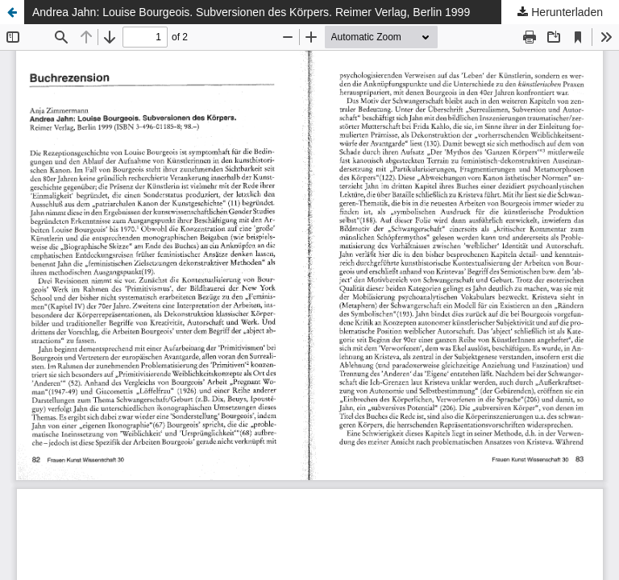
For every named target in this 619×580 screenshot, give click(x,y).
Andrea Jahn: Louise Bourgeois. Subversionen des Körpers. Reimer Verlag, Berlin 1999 (251, 12)
